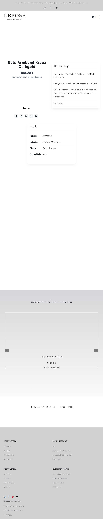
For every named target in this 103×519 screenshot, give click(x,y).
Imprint (7, 487)
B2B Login (57, 459)
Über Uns (7, 447)
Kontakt (7, 451)
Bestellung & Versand (61, 451)
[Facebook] (16, 115)
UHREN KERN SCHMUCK (14, 507)
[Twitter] (21, 115)
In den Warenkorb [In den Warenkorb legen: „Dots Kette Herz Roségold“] (52, 367)
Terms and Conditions (61, 474)
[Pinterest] (31, 115)
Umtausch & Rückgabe (62, 455)
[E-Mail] (36, 115)
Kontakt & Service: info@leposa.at (75, 3)
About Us (7, 474)
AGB (54, 447)
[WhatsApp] (26, 115)
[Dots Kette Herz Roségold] (51, 333)
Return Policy (58, 483)
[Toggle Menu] (97, 17)
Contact (7, 479)
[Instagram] (5, 497)
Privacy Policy (9, 483)
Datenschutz (9, 455)
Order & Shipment (60, 479)
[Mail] (17, 497)
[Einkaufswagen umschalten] (93, 17)
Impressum (8, 459)
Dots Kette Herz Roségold (51, 356)
